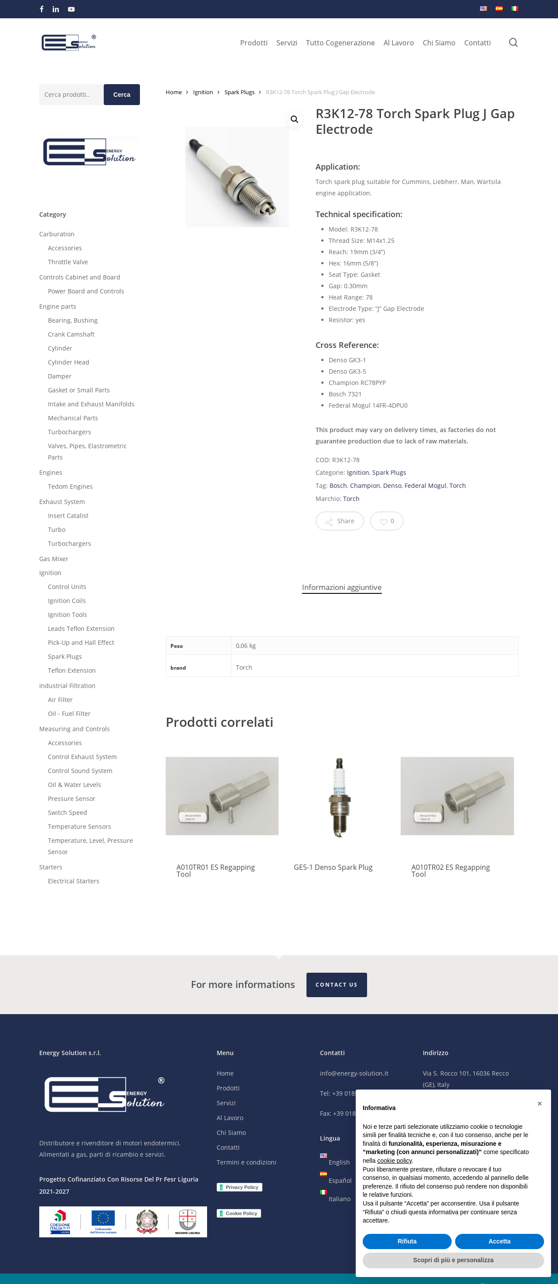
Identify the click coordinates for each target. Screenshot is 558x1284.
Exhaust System (62, 501)
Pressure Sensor (71, 798)
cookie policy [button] (394, 1160)
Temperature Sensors (79, 826)
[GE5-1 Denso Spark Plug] (339, 795)
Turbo (56, 529)
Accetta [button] (500, 1241)
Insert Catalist (68, 515)
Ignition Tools (67, 614)
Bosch (338, 485)
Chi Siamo (231, 1133)
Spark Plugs (65, 656)
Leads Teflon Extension (81, 628)
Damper (59, 376)
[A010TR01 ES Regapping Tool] (222, 795)
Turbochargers (69, 432)
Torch (457, 485)
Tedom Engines (70, 486)
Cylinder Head (68, 362)
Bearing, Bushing (73, 320)
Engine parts (57, 306)
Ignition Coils (67, 600)
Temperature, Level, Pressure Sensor (90, 846)
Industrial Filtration (67, 685)
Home (174, 92)
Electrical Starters (73, 881)
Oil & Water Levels (74, 784)
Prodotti (228, 1088)
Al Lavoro (230, 1118)
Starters (50, 867)
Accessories (65, 248)
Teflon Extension (72, 670)
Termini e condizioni (246, 1162)
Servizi (226, 1103)
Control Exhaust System (82, 757)
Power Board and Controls (86, 291)
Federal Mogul (425, 485)
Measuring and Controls (74, 729)
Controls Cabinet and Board (79, 277)
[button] (295, 119)
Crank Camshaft (71, 334)
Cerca (121, 94)
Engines (50, 472)
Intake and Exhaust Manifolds (91, 404)
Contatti (228, 1148)
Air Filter (60, 699)
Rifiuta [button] (407, 1241)
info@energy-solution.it (354, 1073)
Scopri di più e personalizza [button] (453, 1260)
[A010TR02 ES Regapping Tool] (457, 795)
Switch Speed (67, 812)
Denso (392, 485)
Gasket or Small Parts (79, 390)
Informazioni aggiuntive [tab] (342, 587)
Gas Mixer (53, 559)
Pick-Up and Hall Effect (81, 642)
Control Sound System (80, 770)
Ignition (50, 573)
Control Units (67, 586)
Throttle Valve (68, 262)
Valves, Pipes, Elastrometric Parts (87, 451)
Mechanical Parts (73, 418)
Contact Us (337, 985)
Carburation (57, 234)
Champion (365, 485)
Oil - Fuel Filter (69, 713)
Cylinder (60, 348)
